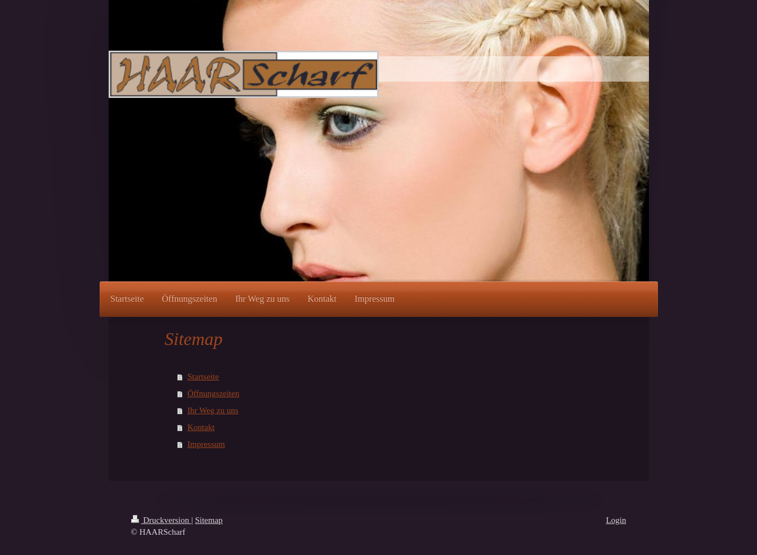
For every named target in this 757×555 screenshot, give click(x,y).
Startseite (203, 376)
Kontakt (200, 427)
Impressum (206, 444)
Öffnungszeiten (213, 393)
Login (616, 520)
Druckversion (161, 520)
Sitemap (208, 520)
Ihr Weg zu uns (213, 410)
